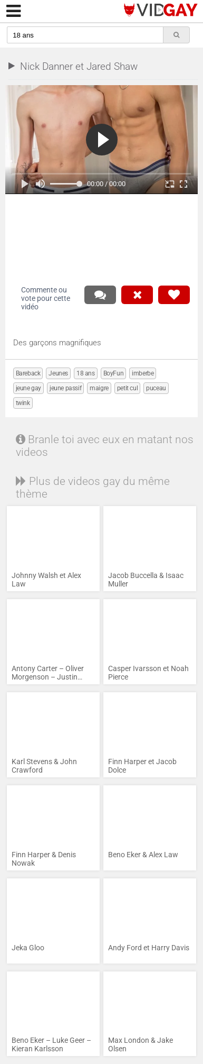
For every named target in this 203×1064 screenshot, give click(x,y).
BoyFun (113, 373)
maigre (99, 388)
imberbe (142, 373)
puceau (156, 388)
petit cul (127, 388)
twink (23, 403)
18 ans (85, 373)
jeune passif (65, 388)
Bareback (28, 373)
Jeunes (58, 373)
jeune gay (28, 388)
